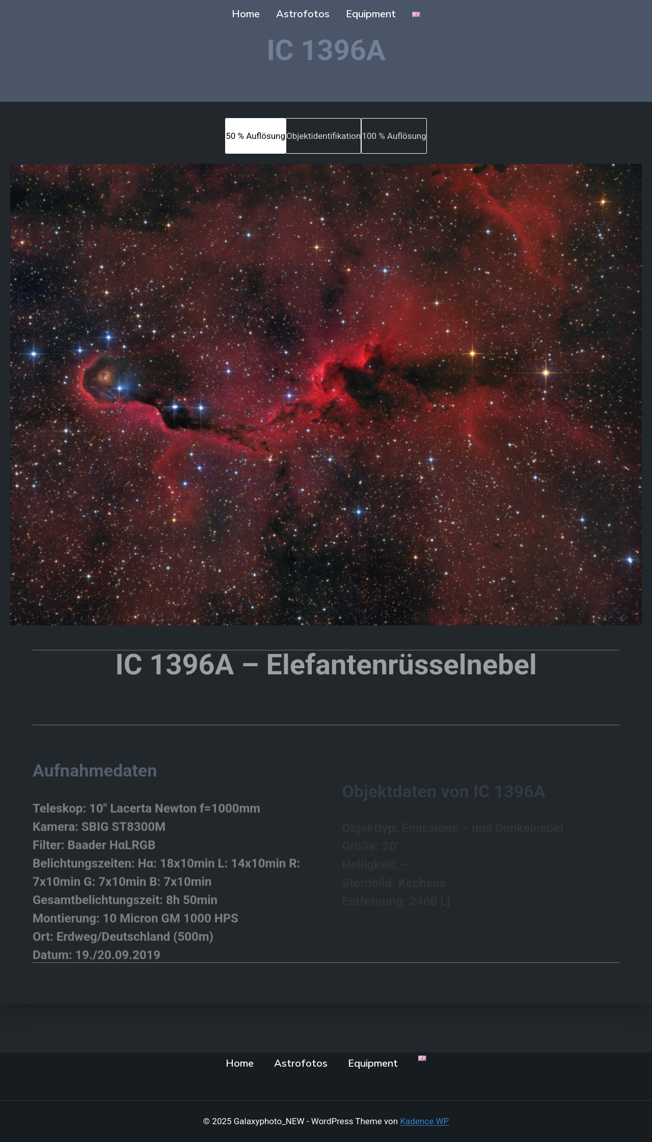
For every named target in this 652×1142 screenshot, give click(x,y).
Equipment (371, 14)
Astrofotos (303, 14)
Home (246, 14)
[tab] (255, 136)
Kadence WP (424, 1121)
